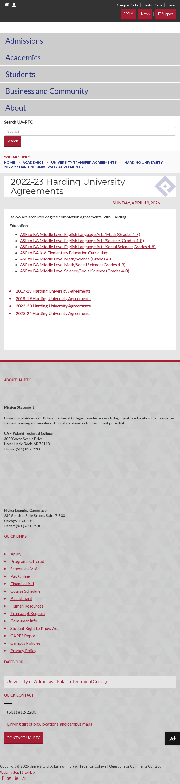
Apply (15, 553)
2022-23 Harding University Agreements (53, 305)
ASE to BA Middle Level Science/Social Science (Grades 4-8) (74, 270)
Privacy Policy (23, 650)
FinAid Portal (153, 5)
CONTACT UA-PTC (23, 737)
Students (20, 74)
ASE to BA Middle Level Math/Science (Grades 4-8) (67, 258)
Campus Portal (128, 5)
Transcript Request (27, 613)
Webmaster (9, 772)
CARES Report (23, 635)
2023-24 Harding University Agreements (53, 313)
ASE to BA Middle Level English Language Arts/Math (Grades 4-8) (80, 234)
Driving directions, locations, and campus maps (49, 723)
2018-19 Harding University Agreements (53, 298)
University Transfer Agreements (84, 163)
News (145, 14)
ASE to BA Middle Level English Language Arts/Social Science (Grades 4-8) (88, 246)
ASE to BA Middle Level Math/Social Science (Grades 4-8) (72, 264)
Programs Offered (27, 561)
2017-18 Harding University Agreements (53, 290)
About (15, 107)
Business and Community (46, 90)
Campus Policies (25, 643)
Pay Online (20, 576)
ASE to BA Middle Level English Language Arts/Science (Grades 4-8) (82, 240)
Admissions (24, 40)
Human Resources (26, 605)
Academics (23, 57)
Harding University (143, 163)
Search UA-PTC (18, 121)
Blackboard (21, 598)
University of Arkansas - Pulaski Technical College (58, 681)
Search (12, 140)
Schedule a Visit (24, 568)
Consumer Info (23, 620)
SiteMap (28, 772)
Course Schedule (25, 590)
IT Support (165, 14)
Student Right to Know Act (34, 628)
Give (171, 5)
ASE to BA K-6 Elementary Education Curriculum (64, 252)
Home (10, 163)
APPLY (128, 14)
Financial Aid (22, 583)
